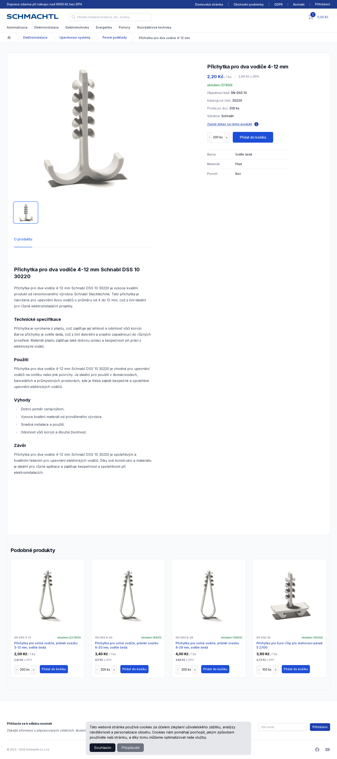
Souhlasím (102, 747)
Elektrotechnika (77, 27)
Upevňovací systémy (75, 37)
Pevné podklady (115, 37)
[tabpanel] (83, 128)
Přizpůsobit (130, 747)
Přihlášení (320, 727)
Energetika (104, 27)
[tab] (25, 212)
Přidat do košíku (253, 137)
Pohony (124, 27)
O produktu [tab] (23, 239)
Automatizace (17, 27)
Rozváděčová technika (154, 27)
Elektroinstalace (46, 27)
